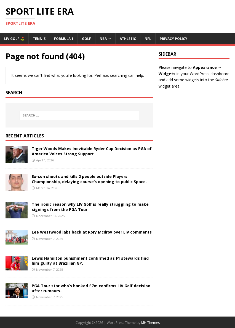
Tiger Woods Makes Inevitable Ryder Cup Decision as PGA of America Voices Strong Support (92, 151)
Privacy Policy (173, 38)
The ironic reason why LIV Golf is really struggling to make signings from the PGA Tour (90, 207)
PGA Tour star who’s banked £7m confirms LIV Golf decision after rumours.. (91, 288)
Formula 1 (63, 38)
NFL (148, 38)
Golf (86, 38)
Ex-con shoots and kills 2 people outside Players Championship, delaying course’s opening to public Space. (89, 179)
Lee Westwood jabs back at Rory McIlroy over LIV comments (92, 232)
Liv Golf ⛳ (14, 38)
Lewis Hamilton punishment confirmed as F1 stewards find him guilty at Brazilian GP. (90, 261)
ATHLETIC (128, 38)
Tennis (39, 38)
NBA (103, 38)
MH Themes (150, 322)
